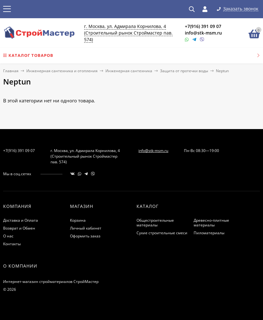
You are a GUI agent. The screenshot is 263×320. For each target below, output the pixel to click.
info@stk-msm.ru (203, 33)
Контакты (12, 244)
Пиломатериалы (209, 233)
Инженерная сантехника (128, 70)
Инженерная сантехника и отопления (62, 70)
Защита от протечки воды (184, 70)
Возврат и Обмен (19, 228)
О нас (8, 236)
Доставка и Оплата (20, 220)
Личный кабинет (85, 228)
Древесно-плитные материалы (211, 223)
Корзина (78, 220)
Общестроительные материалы (155, 223)
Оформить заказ (85, 236)
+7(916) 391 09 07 (203, 26)
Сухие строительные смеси (162, 233)
